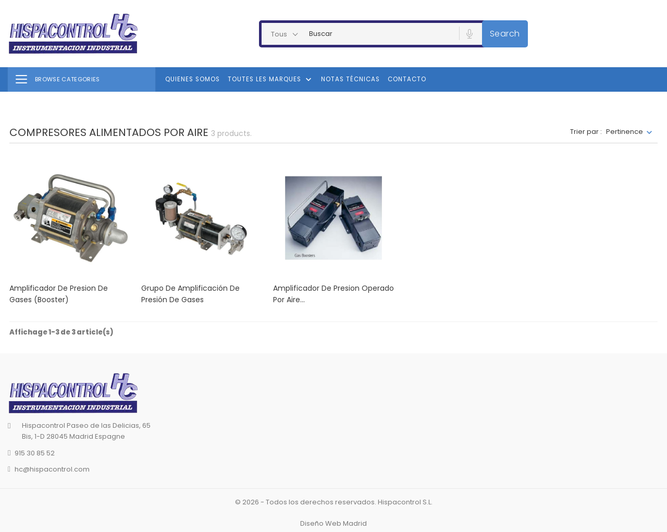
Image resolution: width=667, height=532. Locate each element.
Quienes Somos (192, 79)
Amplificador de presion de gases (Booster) (58, 294)
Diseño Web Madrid (333, 523)
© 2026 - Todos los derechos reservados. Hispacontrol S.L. (334, 502)
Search (505, 34)
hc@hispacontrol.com (52, 469)
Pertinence (624, 132)
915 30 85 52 (35, 453)
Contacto (407, 79)
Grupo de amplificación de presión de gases (190, 294)
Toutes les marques (271, 80)
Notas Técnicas (350, 79)
